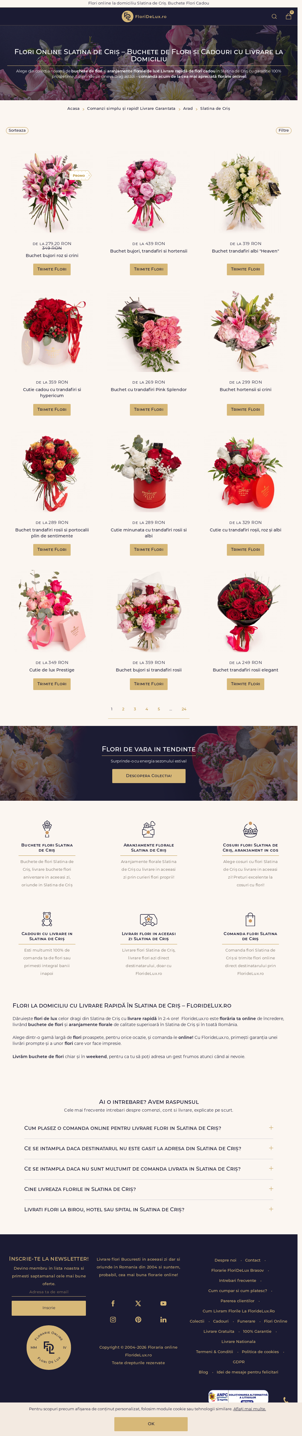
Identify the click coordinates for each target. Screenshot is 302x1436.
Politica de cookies (261, 1352)
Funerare (247, 1321)
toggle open (8, 16)
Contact (253, 1260)
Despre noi (226, 1260)
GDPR (239, 1362)
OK (151, 1424)
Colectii (198, 1321)
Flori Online (275, 1321)
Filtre (284, 131)
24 (184, 709)
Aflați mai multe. (249, 1409)
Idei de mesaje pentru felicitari (247, 1372)
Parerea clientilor (238, 1301)
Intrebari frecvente (238, 1281)
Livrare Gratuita (220, 1332)
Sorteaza (17, 131)
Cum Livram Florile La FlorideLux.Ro (239, 1311)
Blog (204, 1372)
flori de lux (144, 16)
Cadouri (221, 1321)
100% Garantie (258, 1332)
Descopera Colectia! (149, 776)
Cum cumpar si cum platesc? (238, 1291)
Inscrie (49, 1308)
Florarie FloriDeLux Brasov (238, 1271)
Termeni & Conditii (215, 1352)
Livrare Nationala (238, 1342)
